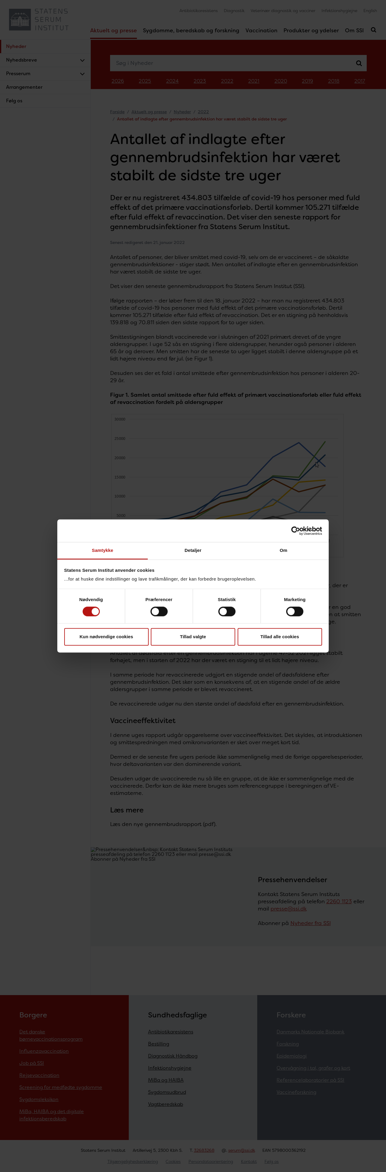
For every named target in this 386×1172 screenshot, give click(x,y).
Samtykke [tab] (102, 550)
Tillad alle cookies (279, 636)
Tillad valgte (193, 636)
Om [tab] (283, 550)
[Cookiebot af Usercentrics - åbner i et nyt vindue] (295, 530)
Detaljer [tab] (193, 550)
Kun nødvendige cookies (106, 636)
